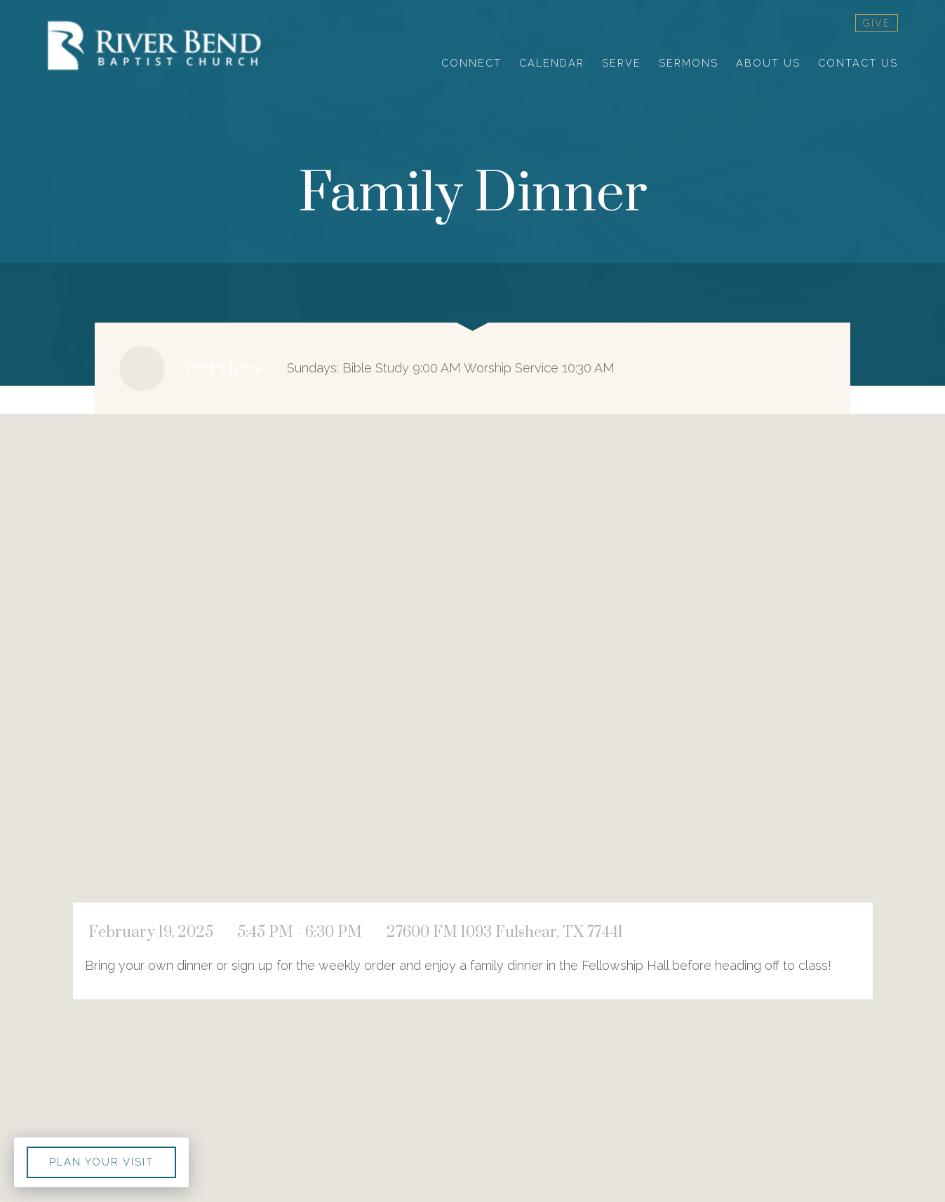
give (876, 23)
